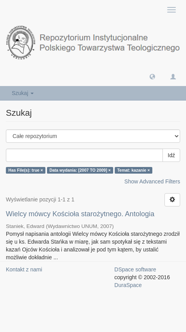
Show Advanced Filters (152, 181)
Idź (171, 155)
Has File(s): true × (25, 170)
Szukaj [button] (23, 93)
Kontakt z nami (24, 269)
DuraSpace (128, 285)
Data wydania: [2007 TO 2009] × (80, 170)
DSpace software (135, 269)
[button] (152, 76)
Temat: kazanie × (133, 170)
